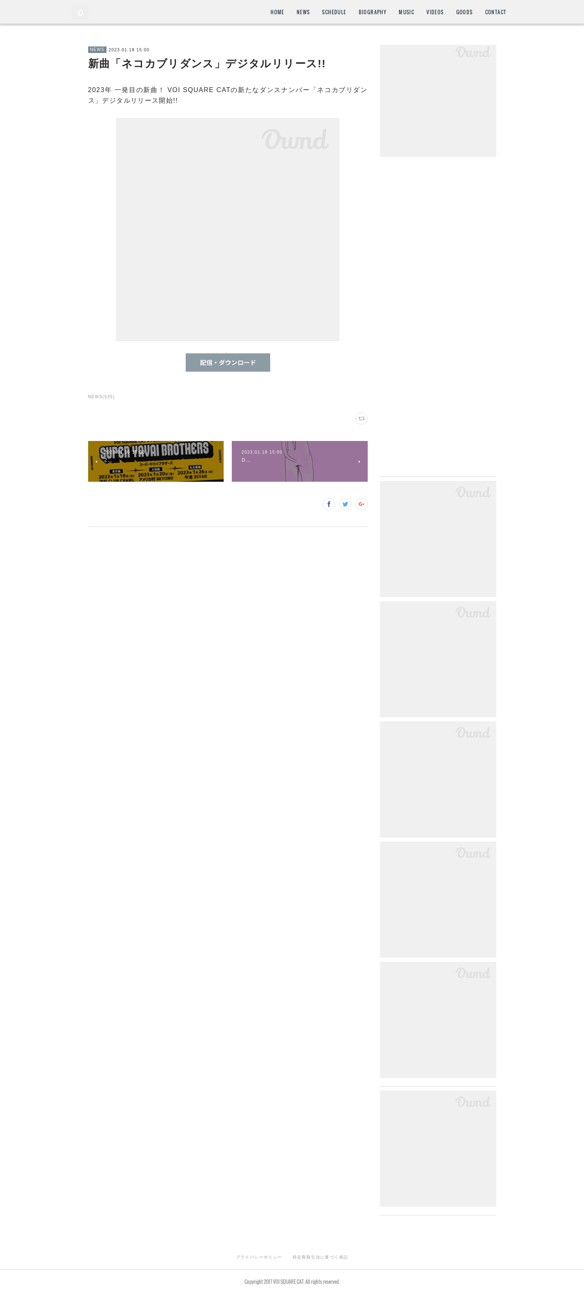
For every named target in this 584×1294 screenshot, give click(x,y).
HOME (277, 12)
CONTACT (495, 12)
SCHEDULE (334, 12)
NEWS (303, 12)
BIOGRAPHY (373, 12)
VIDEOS (435, 12)
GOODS (464, 12)
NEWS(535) (101, 397)
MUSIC (406, 12)
